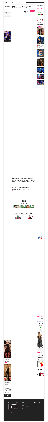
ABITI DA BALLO (6, 16)
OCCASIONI (6, 15)
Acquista (33, 11)
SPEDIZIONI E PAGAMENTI (25, 406)
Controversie (23, 405)
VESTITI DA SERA (9, 2)
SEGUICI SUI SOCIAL (40, 236)
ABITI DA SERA (6, 12)
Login (39, 2)
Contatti (34, 2)
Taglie (36, 2)
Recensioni (42, 2)
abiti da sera (27, 209)
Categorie (23, 402)
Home (27, 2)
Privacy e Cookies (23, 403)
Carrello (30, 2)
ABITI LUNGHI (6, 13)
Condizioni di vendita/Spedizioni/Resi (25, 404)
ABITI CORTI (6, 14)
